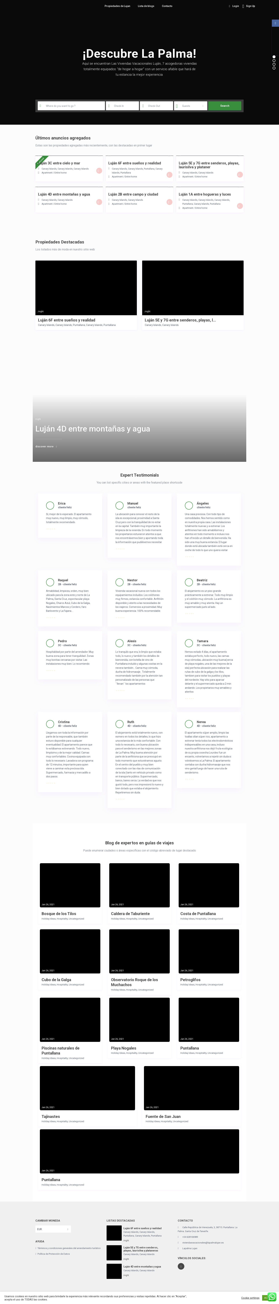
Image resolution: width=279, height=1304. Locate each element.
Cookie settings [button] (250, 1298)
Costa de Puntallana (198, 913)
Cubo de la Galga (56, 980)
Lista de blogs (146, 6)
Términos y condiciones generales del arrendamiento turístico (69, 1248)
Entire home (60, 172)
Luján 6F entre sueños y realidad (66, 320)
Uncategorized (76, 918)
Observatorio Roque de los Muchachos (134, 982)
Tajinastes (51, 1116)
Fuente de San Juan (163, 1116)
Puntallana (149, 168)
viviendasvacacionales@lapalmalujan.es (203, 1242)
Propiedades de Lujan (117, 6)
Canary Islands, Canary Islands (57, 168)
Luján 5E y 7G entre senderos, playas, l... (180, 320)
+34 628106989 (190, 1237)
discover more (44, 446)
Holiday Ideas (49, 918)
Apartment (47, 172)
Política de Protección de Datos (54, 1254)
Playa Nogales (123, 1048)
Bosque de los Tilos (59, 913)
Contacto (167, 6)
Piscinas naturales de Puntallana (61, 1051)
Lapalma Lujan (189, 1248)
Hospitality (62, 918)
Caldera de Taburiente (130, 913)
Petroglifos (190, 980)
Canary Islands (81, 168)
